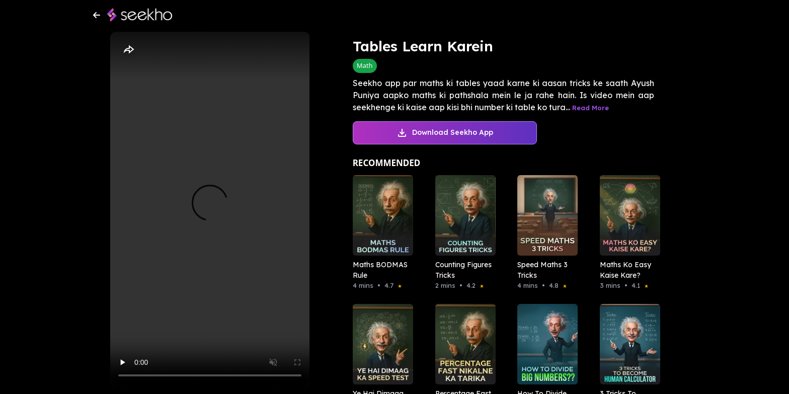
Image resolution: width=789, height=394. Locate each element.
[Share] (128, 50)
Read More (590, 108)
